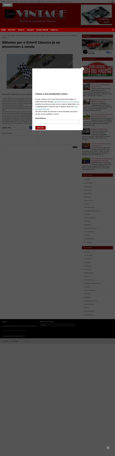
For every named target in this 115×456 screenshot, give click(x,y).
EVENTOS (54, 30)
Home (3, 30)
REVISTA (21, 30)
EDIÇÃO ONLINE (42, 30)
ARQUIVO (30, 30)
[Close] (82, 68)
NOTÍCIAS (11, 30)
